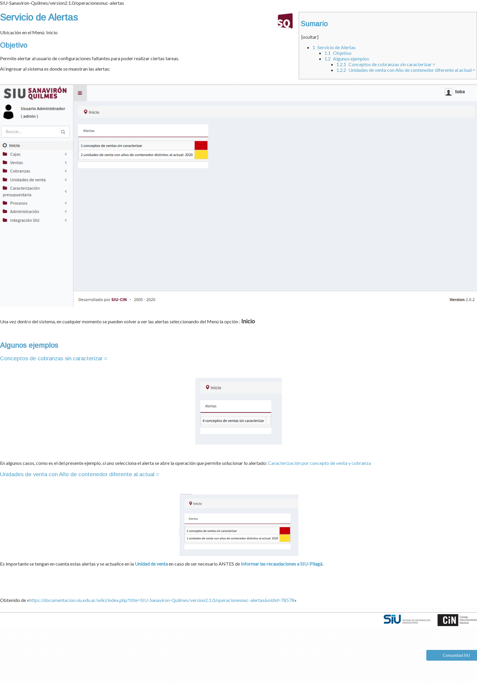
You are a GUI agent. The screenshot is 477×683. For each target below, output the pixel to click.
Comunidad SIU (456, 655)
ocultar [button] (310, 37)
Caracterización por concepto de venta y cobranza (319, 463)
